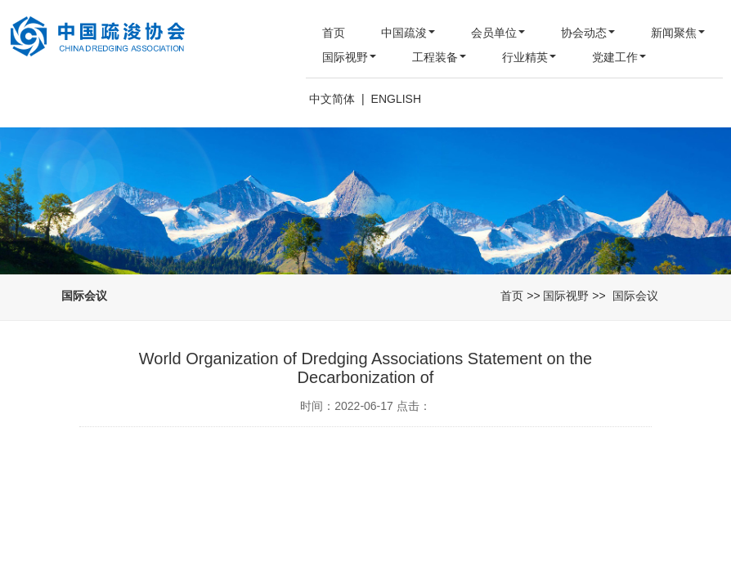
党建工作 (619, 57)
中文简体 (332, 98)
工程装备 (439, 57)
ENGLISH (396, 98)
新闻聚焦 (678, 32)
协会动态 (588, 32)
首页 (333, 32)
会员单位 (498, 32)
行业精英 (529, 57)
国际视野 (349, 57)
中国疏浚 (408, 32)
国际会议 (635, 295)
